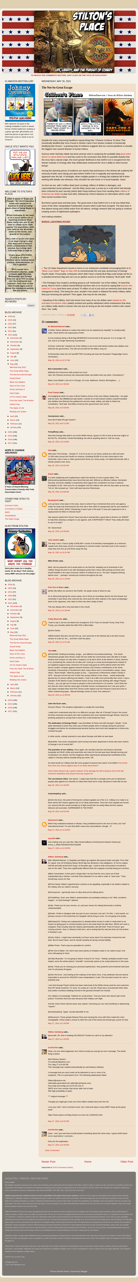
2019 (10, 436)
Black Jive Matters (17, 382)
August (13, 353)
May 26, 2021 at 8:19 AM (58, 442)
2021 (10, 335)
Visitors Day (15, 404)
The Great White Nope (19, 371)
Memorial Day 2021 (18, 367)
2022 (10, 331)
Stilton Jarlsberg (55, 857)
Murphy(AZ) (53, 500)
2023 (10, 327)
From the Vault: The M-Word (22, 400)
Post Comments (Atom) (63, 1167)
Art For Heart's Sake (18, 397)
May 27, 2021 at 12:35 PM (59, 848)
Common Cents (11, 505)
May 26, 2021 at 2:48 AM (58, 384)
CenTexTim (53, 1047)
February (14, 424)
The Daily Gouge (12, 519)
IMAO (7, 512)
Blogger (84, 1271)
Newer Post (48, 1161)
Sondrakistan (10, 516)
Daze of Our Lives (17, 386)
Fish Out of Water (56, 587)
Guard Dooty (15, 378)
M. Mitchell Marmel (56, 326)
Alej (50, 450)
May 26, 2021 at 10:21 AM (59, 552)
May (12, 364)
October (13, 345)
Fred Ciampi (53, 392)
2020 (10, 432)
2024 (10, 324)
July (12, 357)
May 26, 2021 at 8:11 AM (58, 423)
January (13, 427)
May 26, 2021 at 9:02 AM (58, 465)
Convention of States (14, 509)
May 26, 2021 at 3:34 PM (58, 785)
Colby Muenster (55, 619)
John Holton (53, 540)
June (12, 360)
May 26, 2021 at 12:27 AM (59, 360)
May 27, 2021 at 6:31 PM (58, 1121)
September (15, 349)
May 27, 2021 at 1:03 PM (58, 1023)
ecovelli (51, 838)
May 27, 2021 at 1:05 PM (58, 1039)
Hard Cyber (14, 393)
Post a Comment (52, 1150)
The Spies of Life (17, 408)
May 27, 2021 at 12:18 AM (59, 830)
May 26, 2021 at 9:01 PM (58, 811)
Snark (50, 474)
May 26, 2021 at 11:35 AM (59, 610)
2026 (10, 316)
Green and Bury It (17, 389)
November (14, 342)
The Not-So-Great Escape (21, 375)
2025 (10, 320)
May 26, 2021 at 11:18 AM (59, 579)
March (13, 420)
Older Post (127, 1161)
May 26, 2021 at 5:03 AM (58, 408)
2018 (10, 439)
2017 (10, 443)
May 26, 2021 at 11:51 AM (59, 642)
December (14, 338)
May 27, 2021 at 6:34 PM (58, 1145)
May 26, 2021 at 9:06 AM (58, 492)
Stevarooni (53, 820)
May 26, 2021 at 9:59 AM (58, 531)
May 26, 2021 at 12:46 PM (59, 695)
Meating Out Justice (18, 412)
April (12, 416)
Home (87, 1161)
